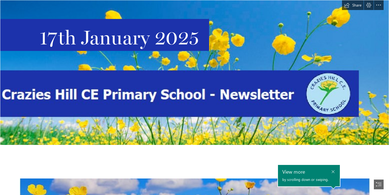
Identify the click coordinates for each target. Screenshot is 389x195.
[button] (353, 5)
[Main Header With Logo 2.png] (194, 72)
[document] (194, 97)
